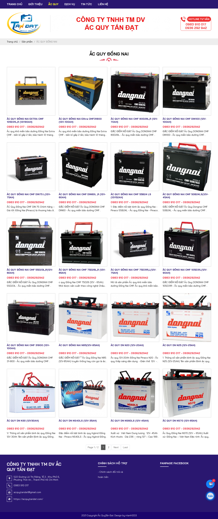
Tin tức (86, 4)
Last (125, 447)
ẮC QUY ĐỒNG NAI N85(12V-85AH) (79, 345)
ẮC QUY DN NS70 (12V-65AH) (180, 420)
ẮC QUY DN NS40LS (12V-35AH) (78, 420)
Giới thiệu (35, 4)
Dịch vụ (69, 4)
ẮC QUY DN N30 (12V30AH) (23, 420)
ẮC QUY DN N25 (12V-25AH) (179, 345)
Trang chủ (14, 4)
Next (116, 447)
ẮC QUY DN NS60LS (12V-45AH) (130, 420)
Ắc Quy (53, 4)
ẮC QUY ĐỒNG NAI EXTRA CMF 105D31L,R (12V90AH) (25, 120)
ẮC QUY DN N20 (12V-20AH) (127, 345)
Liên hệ (103, 4)
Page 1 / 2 (93, 447)
